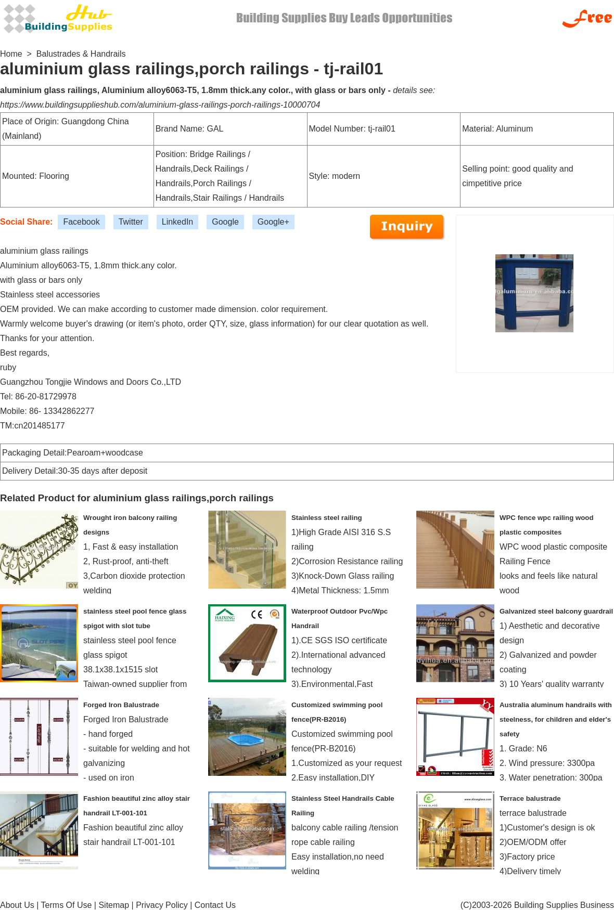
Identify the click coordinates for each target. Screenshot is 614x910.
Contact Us (215, 905)
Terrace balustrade (530, 798)
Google (225, 221)
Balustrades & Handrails (81, 53)
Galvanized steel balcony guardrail (556, 611)
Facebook (81, 221)
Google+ (273, 221)
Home (11, 53)
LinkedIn (178, 221)
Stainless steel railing (326, 518)
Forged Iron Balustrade (121, 705)
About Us (17, 905)
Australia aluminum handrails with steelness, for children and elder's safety (556, 719)
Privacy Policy (162, 905)
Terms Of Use (66, 905)
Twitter (131, 221)
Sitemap (113, 905)
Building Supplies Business (564, 905)
